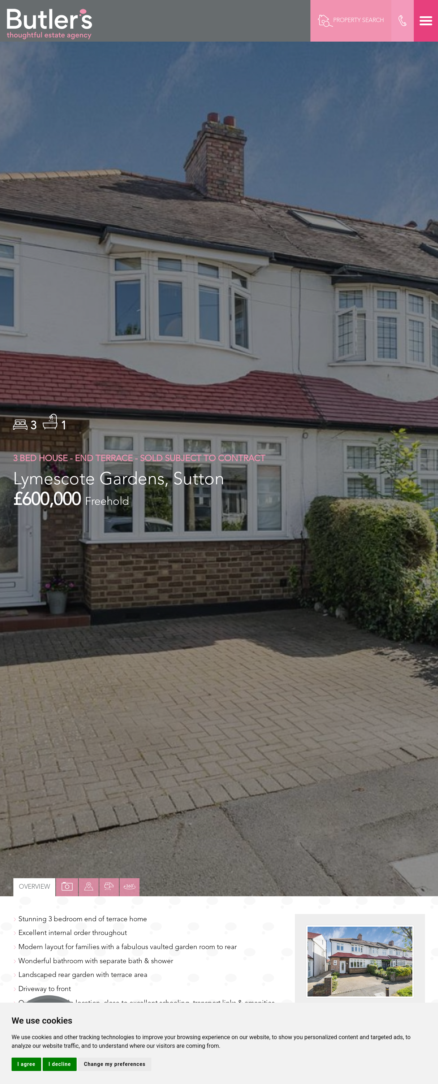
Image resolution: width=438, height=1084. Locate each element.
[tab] (89, 887)
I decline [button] (59, 1064)
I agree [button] (26, 1064)
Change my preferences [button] (114, 1064)
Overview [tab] (34, 887)
